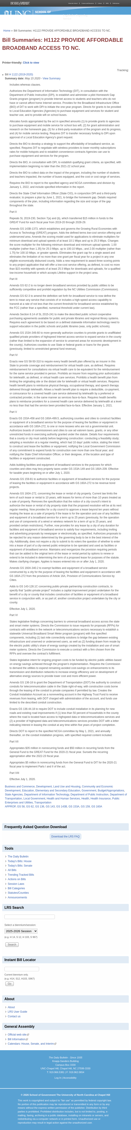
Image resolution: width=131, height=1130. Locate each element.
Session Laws (16, 883)
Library (100, 3)
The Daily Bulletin (18, 856)
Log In (57, 1077)
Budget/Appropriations (111, 790)
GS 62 (30, 806)
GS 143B (61, 806)
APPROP (10, 806)
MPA (107, 3)
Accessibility (69, 1077)
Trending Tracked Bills (21, 874)
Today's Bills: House (20, 861)
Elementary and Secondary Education (57, 790)
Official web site (18, 1034)
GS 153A (74, 806)
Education (28, 790)
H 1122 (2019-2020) (21, 74)
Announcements (17, 897)
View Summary (51, 78)
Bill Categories (16, 888)
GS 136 (39, 806)
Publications (116, 3)
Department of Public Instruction (90, 794)
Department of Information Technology (46, 794)
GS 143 (50, 806)
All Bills (12, 870)
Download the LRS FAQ (65, 836)
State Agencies (14, 794)
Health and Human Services (63, 798)
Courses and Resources (87, 3)
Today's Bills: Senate (20, 865)
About (11, 1007)
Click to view (31, 62)
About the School (72, 3)
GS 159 (85, 806)
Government (89, 790)
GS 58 (21, 806)
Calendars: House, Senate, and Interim (32, 1043)
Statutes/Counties (18, 892)
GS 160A (96, 806)
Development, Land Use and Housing (58, 786)
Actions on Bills (17, 879)
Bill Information (18, 1039)
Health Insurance (101, 798)
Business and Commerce (20, 786)
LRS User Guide (17, 1011)
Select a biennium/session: (20, 925)
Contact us (14, 1016)
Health (85, 798)
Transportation (43, 802)
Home (6, 30)
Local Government (34, 798)
